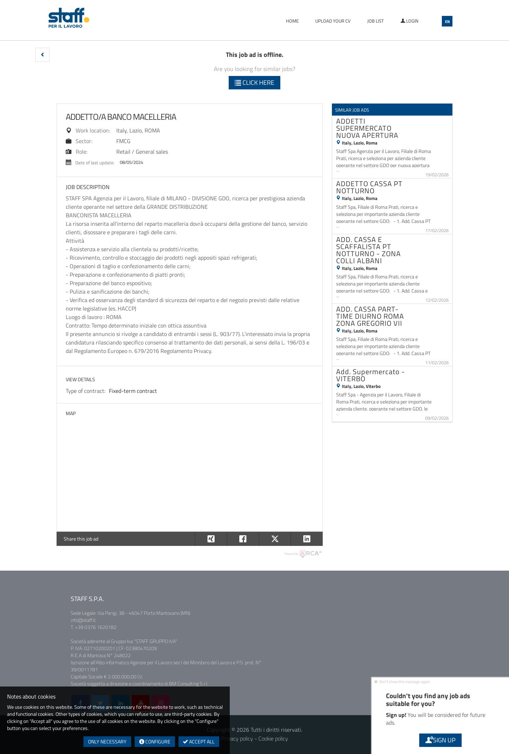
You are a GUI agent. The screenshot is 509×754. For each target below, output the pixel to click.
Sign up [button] (440, 740)
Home (292, 20)
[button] (42, 55)
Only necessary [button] (107, 741)
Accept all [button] (199, 741)
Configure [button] (154, 741)
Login (409, 20)
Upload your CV (333, 20)
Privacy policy (237, 738)
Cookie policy (273, 738)
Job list (375, 20)
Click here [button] (254, 82)
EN (447, 21)
